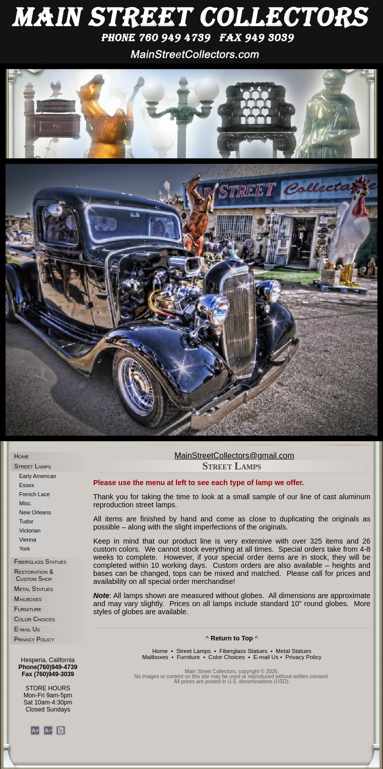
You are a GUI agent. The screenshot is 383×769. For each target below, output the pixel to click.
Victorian (29, 530)
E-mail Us (27, 629)
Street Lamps (32, 466)
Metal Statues (33, 589)
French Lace (34, 494)
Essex (26, 485)
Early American (37, 476)
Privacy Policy (34, 639)
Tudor (26, 521)
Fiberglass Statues (40, 561)
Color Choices (34, 619)
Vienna (27, 540)
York (24, 549)
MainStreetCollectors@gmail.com (234, 455)
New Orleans (35, 512)
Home (21, 456)
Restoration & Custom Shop (33, 575)
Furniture (27, 609)
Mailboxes (28, 599)
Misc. (25, 503)
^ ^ (232, 638)
